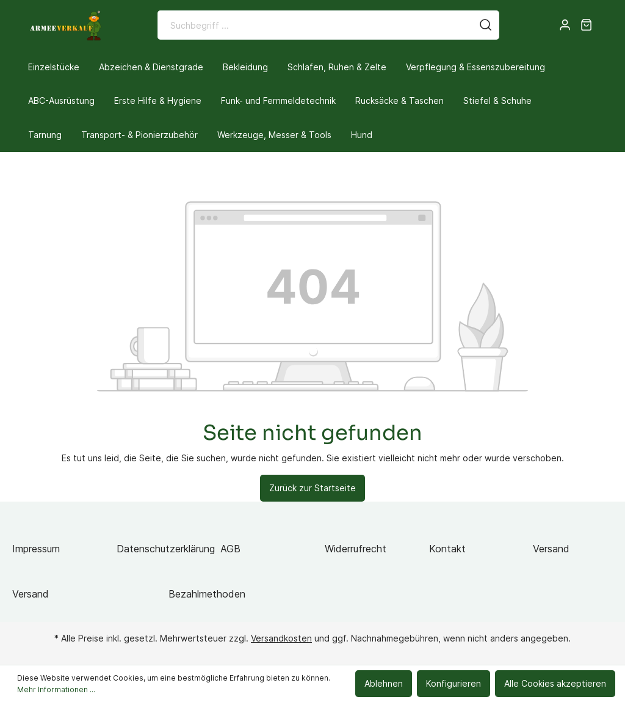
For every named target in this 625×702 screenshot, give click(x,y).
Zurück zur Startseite (312, 488)
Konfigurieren (453, 683)
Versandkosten (281, 638)
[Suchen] (485, 25)
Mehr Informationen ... (56, 689)
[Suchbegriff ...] (315, 25)
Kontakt (447, 549)
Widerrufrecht (355, 549)
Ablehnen (383, 683)
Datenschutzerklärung (166, 549)
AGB (230, 549)
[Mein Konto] (565, 25)
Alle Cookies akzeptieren (555, 683)
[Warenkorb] (586, 25)
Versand (551, 549)
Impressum (36, 549)
